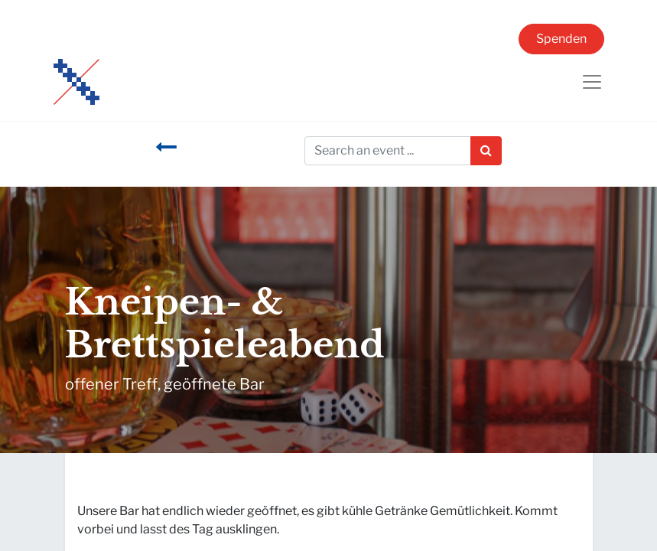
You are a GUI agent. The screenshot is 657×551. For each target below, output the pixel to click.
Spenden (561, 38)
